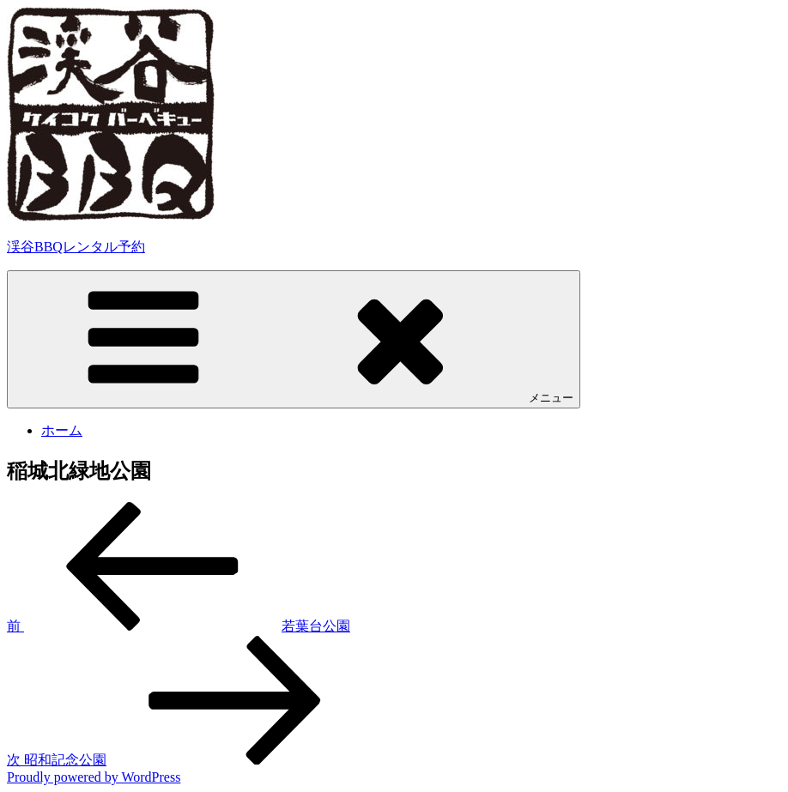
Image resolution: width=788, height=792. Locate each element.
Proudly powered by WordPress (93, 777)
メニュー (293, 338)
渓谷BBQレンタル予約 (76, 246)
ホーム (61, 430)
